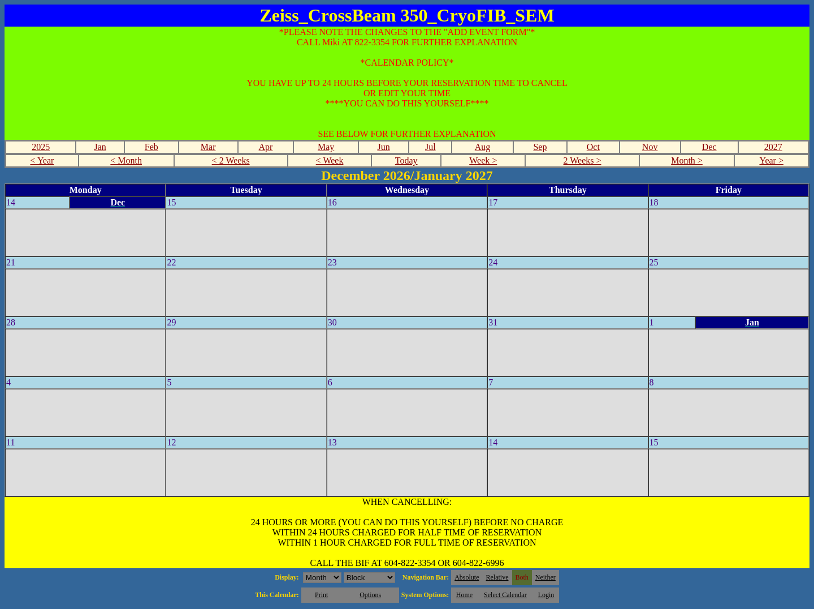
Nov (650, 147)
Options (370, 595)
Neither (545, 577)
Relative (497, 577)
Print (321, 595)
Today (406, 160)
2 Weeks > (582, 160)
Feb (151, 147)
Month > (687, 160)
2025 (41, 147)
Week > (483, 160)
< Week (330, 160)
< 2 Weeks (231, 160)
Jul (430, 147)
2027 (773, 147)
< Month (126, 160)
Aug (483, 147)
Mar (208, 147)
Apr (266, 147)
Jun (383, 147)
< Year (42, 160)
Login (546, 595)
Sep (540, 147)
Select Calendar (505, 595)
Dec (709, 147)
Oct (593, 147)
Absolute (466, 577)
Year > (771, 160)
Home (464, 595)
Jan (100, 147)
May (326, 147)
